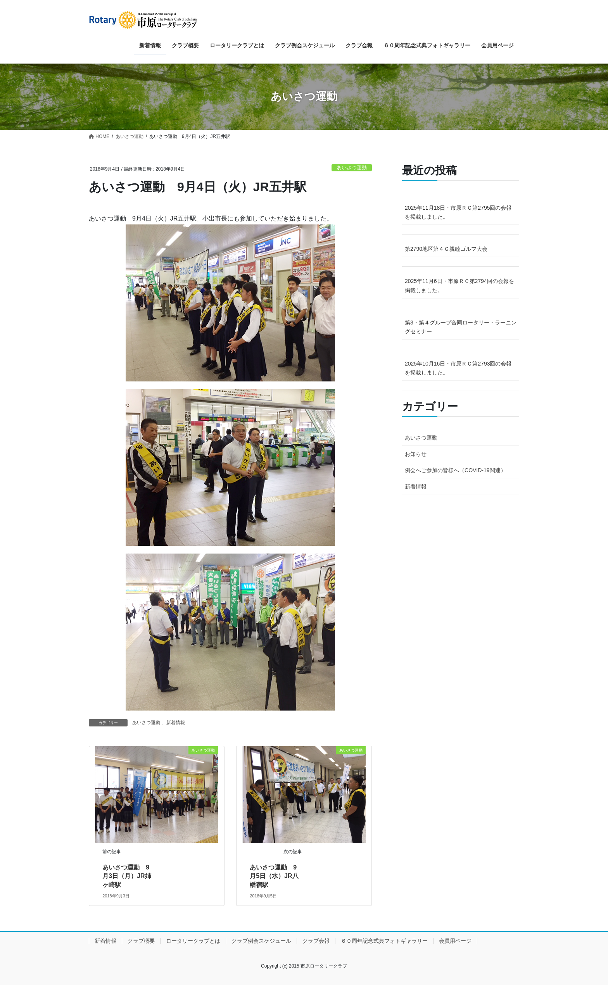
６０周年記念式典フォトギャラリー (384, 941)
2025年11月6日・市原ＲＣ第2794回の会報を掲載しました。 (459, 285)
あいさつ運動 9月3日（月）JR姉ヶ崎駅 (126, 876)
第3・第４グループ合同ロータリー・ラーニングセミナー (460, 327)
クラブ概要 (141, 941)
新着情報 (175, 722)
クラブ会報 (316, 941)
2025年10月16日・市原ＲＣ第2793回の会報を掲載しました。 (458, 368)
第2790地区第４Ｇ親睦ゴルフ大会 (446, 249)
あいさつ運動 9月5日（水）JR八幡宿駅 (274, 876)
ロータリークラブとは (193, 941)
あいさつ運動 (352, 168)
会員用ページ (455, 941)
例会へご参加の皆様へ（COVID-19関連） (455, 470)
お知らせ (416, 454)
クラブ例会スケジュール (261, 941)
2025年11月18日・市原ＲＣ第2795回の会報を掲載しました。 (458, 212)
